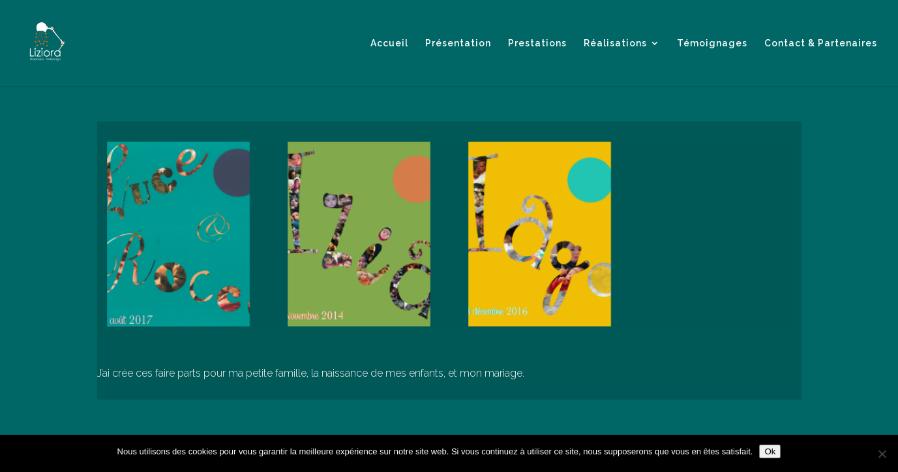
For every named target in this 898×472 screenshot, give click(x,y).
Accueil (389, 43)
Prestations (537, 43)
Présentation (458, 43)
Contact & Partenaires (820, 43)
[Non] (881, 453)
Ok (769, 451)
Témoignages (712, 43)
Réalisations (615, 43)
